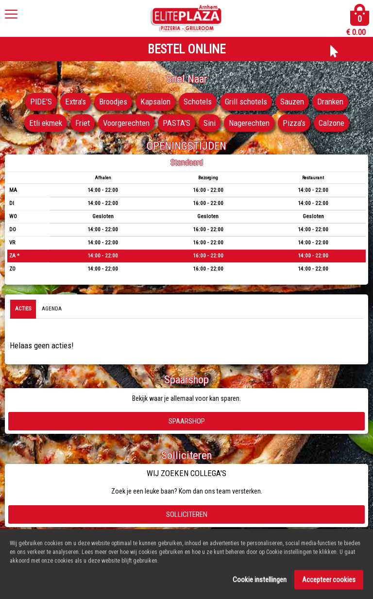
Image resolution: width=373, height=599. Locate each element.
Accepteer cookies (329, 582)
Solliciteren (186, 514)
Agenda (52, 309)
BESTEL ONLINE (186, 49)
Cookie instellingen (260, 582)
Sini (209, 123)
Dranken (330, 101)
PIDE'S (41, 101)
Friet (82, 123)
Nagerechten (249, 123)
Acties (23, 309)
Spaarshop (187, 421)
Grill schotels (246, 101)
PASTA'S (176, 123)
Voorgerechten (126, 123)
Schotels (198, 101)
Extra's (75, 101)
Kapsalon (155, 101)
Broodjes (113, 101)
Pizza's (294, 123)
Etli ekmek (45, 123)
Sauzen (292, 101)
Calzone (331, 123)
